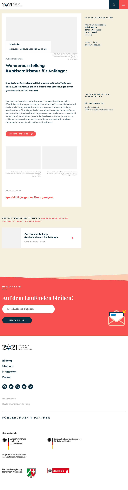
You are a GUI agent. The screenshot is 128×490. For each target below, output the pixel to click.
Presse (6, 377)
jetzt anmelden (17, 320)
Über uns (7, 366)
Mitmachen (9, 371)
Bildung (7, 360)
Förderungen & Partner (26, 417)
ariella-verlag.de (92, 45)
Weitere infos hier (18, 134)
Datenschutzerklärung (16, 404)
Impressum (9, 398)
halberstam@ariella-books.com (99, 110)
